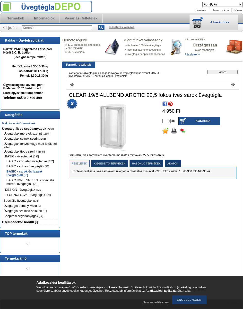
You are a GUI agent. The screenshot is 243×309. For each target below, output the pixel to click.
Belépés (201, 10)
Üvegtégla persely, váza (22, 206)
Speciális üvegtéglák (21, 200)
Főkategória (75, 73)
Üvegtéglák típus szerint (24, 151)
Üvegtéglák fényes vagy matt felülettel (30, 145)
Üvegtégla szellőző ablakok (25, 211)
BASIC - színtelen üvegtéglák (30, 161)
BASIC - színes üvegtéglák (28, 166)
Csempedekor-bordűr (20, 222)
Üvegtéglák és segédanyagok (28, 128)
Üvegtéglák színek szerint (25, 138)
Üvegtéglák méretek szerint (27, 133)
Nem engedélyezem (156, 302)
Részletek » (192, 54)
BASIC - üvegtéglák (22, 156)
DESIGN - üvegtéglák (23, 189)
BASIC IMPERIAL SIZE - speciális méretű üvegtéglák (30, 182)
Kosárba (203, 121)
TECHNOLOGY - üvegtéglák (28, 195)
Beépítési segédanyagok (23, 216)
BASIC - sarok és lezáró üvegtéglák (24, 173)
